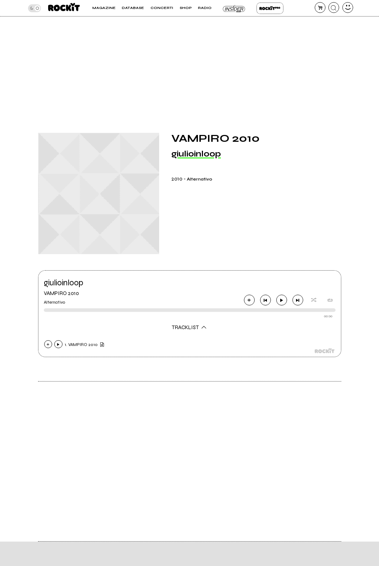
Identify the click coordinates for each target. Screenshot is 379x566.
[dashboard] (347, 7)
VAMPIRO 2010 (61, 293)
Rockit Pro (269, 8)
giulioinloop (196, 154)
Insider (234, 8)
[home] (64, 8)
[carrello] (320, 7)
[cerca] (333, 7)
